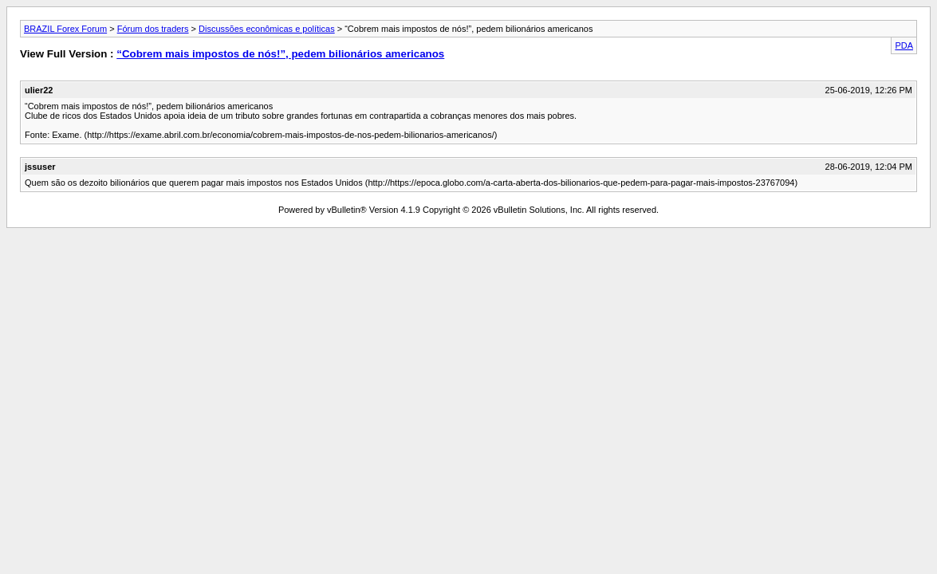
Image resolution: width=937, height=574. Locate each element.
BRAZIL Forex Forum (65, 28)
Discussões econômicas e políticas (267, 28)
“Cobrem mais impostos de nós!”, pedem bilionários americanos (280, 54)
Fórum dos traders (153, 28)
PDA (904, 45)
